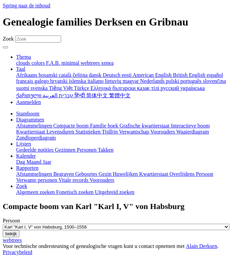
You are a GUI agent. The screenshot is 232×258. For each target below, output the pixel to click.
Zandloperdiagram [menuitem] (36, 138)
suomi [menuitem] (23, 88)
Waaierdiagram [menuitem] (192, 132)
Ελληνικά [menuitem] (101, 88)
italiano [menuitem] (96, 81)
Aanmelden (28, 102)
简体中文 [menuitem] (97, 95)
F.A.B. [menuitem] (53, 63)
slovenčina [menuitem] (214, 81)
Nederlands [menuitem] (153, 81)
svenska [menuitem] (40, 88)
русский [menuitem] (170, 88)
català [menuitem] (66, 75)
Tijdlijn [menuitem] (110, 132)
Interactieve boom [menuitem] (190, 125)
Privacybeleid (17, 252)
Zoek (8, 39)
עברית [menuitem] (65, 95)
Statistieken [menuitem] (89, 132)
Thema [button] (23, 57)
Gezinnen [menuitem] (66, 150)
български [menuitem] (124, 88)
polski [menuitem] (173, 81)
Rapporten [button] (27, 168)
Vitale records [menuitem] (74, 180)
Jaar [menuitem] (47, 162)
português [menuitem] (191, 81)
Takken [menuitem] (105, 150)
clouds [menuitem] (24, 63)
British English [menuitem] (189, 75)
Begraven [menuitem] (64, 174)
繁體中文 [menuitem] (120, 95)
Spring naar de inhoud (26, 5)
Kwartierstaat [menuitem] (31, 132)
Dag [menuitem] (21, 162)
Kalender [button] (26, 156)
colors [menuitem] (39, 63)
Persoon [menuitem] (204, 174)
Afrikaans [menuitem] (27, 75)
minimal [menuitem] (71, 63)
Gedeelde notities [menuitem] (35, 150)
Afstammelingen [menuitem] (34, 125)
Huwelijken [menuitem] (126, 174)
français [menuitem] (25, 81)
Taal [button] (20, 69)
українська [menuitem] (192, 88)
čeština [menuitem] (81, 75)
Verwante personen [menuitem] (37, 180)
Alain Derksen (201, 246)
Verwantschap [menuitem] (134, 132)
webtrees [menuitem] (91, 63)
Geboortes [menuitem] (87, 174)
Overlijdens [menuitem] (183, 174)
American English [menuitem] (153, 75)
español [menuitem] (214, 75)
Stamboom (27, 113)
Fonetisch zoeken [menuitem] (75, 192)
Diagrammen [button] (30, 119)
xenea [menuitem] (107, 63)
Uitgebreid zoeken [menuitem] (115, 192)
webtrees (12, 240)
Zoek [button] (21, 186)
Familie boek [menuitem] (105, 125)
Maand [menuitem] (35, 162)
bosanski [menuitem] (49, 75)
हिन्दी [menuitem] (80, 95)
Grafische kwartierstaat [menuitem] (145, 125)
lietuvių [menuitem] (114, 81)
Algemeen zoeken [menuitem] (36, 192)
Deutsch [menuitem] (112, 75)
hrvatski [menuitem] (59, 81)
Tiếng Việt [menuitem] (61, 88)
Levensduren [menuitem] (61, 132)
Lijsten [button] (23, 144)
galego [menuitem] (42, 81)
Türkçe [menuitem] (82, 88)
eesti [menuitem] (127, 75)
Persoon (11, 220)
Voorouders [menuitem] (163, 132)
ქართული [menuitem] (29, 95)
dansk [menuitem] (96, 75)
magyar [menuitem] (131, 81)
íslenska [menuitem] (78, 81)
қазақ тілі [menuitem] (148, 88)
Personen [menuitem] (87, 150)
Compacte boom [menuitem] (71, 125)
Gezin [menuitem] (106, 174)
